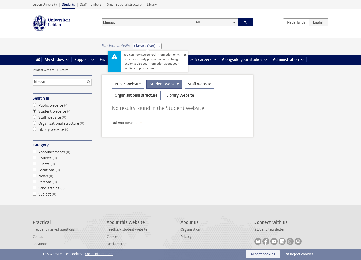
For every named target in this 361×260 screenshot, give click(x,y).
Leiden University (45, 4)
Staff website (62, 117)
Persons (62, 182)
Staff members (90, 4)
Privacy (186, 236)
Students (68, 4)
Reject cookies (301, 254)
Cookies (112, 236)
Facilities (107, 59)
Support (81, 59)
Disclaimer (114, 244)
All (198, 22)
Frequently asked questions (54, 229)
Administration (286, 59)
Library (152, 4)
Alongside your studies (242, 59)
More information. (99, 254)
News (62, 176)
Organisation (190, 229)
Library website (62, 129)
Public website (62, 105)
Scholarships (62, 188)
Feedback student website (127, 229)
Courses (62, 158)
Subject (62, 194)
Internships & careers (192, 59)
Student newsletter (269, 229)
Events (62, 164)
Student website (43, 70)
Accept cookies (263, 254)
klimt (140, 123)
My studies (54, 59)
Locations (62, 170)
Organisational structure (124, 4)
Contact (39, 236)
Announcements (62, 152)
